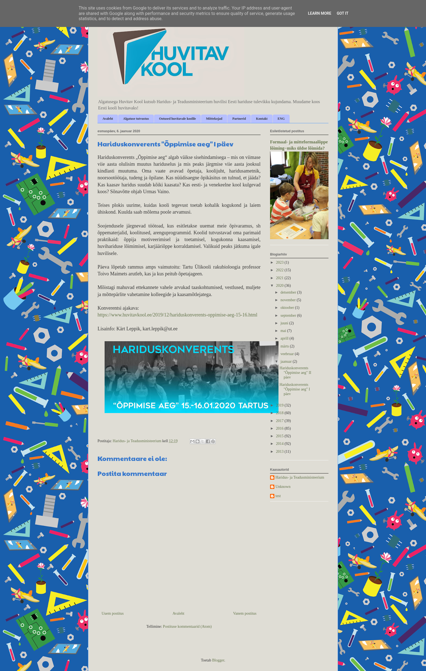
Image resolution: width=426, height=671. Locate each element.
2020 (280, 286)
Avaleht (107, 119)
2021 (280, 278)
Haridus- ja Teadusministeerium (299, 477)
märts (285, 346)
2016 (280, 428)
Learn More (319, 13)
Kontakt (262, 119)
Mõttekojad (214, 119)
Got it (342, 13)
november (288, 300)
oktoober (287, 308)
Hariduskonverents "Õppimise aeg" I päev (295, 389)
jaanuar (286, 361)
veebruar (287, 354)
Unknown (282, 487)
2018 (280, 413)
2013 (280, 452)
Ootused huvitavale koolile (177, 119)
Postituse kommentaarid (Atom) (187, 626)
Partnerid (239, 119)
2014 (280, 444)
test (278, 496)
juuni (284, 323)
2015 (280, 436)
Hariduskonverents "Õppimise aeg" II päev (295, 372)
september (288, 315)
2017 (280, 421)
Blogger (218, 660)
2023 (280, 262)
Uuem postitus (113, 613)
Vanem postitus (244, 613)
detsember (288, 292)
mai (283, 331)
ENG (281, 119)
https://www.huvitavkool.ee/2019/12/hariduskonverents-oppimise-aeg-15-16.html (177, 315)
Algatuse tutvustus (136, 119)
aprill (284, 338)
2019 (280, 405)
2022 (280, 270)
